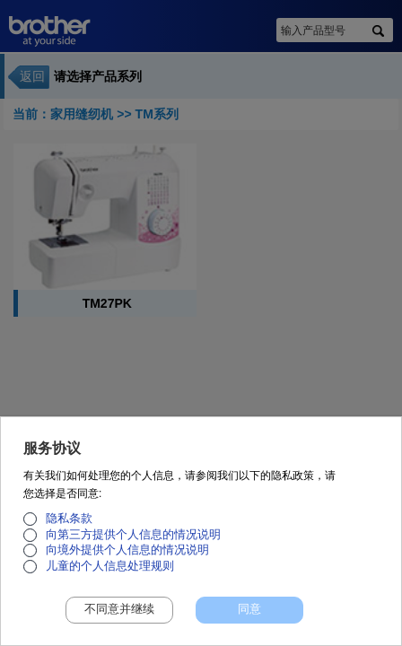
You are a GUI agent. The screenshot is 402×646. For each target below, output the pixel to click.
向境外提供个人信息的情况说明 (127, 559)
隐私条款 (69, 527)
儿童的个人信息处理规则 (110, 575)
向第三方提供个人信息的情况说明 (133, 543)
